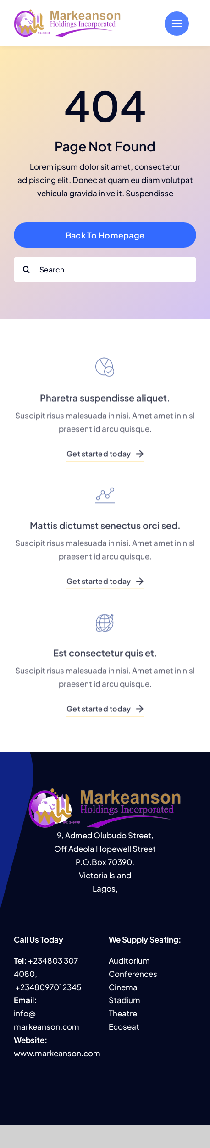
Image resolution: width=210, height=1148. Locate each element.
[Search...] (105, 269)
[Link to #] (177, 23)
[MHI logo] (68, 12)
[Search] (26, 269)
